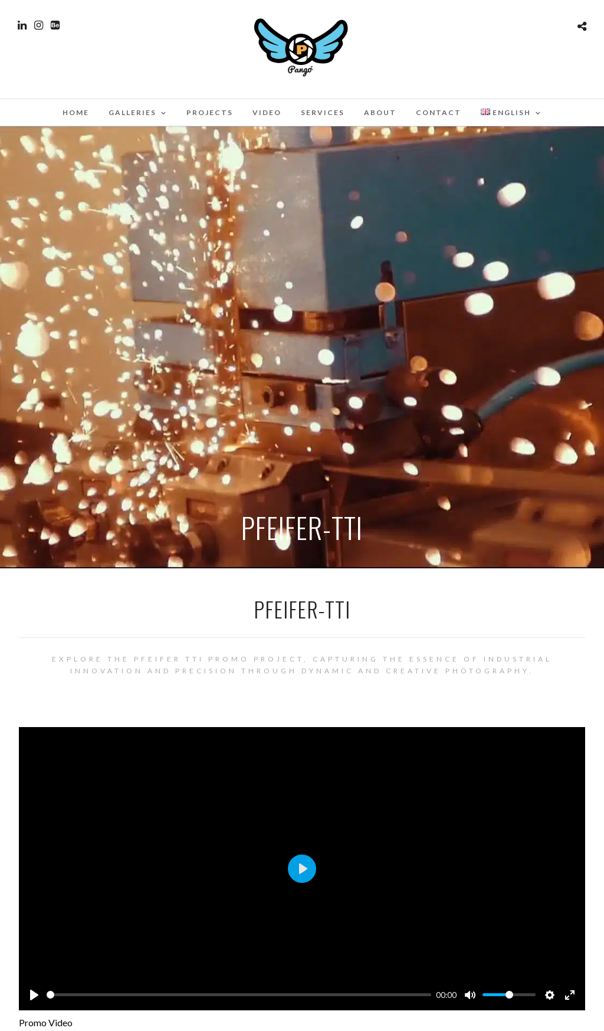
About (380, 112)
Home (76, 112)
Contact (438, 112)
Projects (209, 112)
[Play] (34, 995)
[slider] (239, 994)
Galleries (132, 112)
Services (322, 112)
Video (266, 112)
